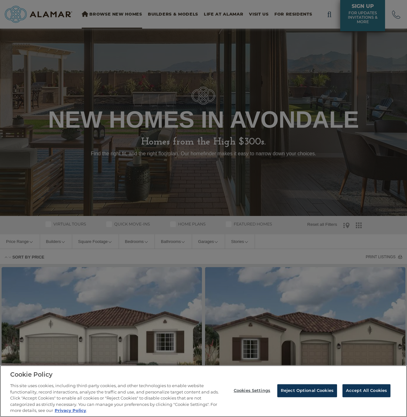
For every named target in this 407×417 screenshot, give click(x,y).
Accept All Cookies (366, 390)
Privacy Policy (70, 410)
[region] (203, 391)
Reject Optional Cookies (307, 390)
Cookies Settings (252, 390)
